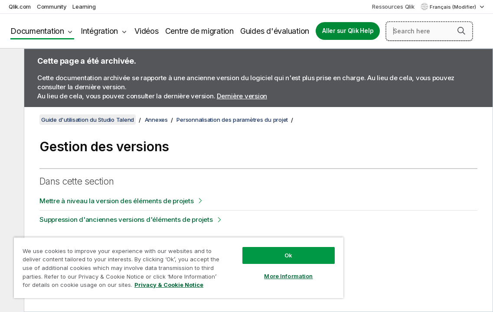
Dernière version (242, 96)
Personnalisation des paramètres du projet (232, 119)
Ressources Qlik (393, 6)
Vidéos (146, 31)
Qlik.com (20, 6)
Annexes (156, 119)
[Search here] (429, 31)
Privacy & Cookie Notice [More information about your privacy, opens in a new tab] (131, 286)
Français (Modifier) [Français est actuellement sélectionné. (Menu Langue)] (453, 7)
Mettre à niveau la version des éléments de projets (116, 201)
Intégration (99, 31)
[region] (157, 264)
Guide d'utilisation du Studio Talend (87, 119)
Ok (251, 248)
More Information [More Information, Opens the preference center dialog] (251, 269)
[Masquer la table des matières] (10, 61)
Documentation (37, 31)
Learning (83, 6)
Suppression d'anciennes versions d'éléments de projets (126, 219)
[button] (461, 30)
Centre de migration (199, 31)
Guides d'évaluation (274, 31)
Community (52, 6)
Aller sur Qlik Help (347, 30)
